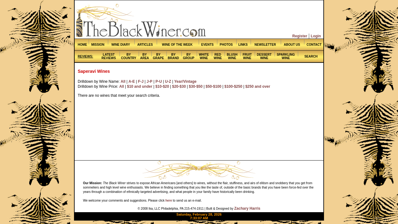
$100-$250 (233, 86)
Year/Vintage (185, 81)
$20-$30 (179, 86)
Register (299, 36)
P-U (158, 81)
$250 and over (257, 86)
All (123, 81)
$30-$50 (195, 86)
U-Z (168, 81)
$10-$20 (162, 86)
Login (316, 36)
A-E (131, 81)
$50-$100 (213, 86)
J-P (149, 81)
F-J (141, 81)
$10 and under (139, 86)
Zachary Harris (247, 208)
